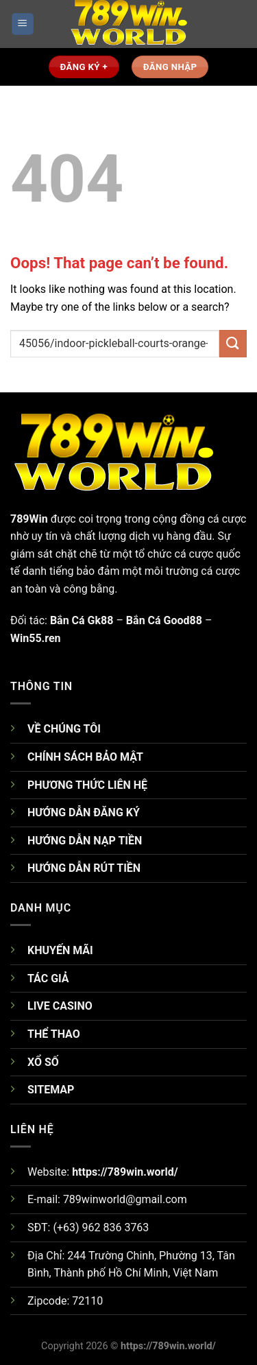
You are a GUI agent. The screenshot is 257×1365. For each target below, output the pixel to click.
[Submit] (233, 343)
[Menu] (23, 24)
